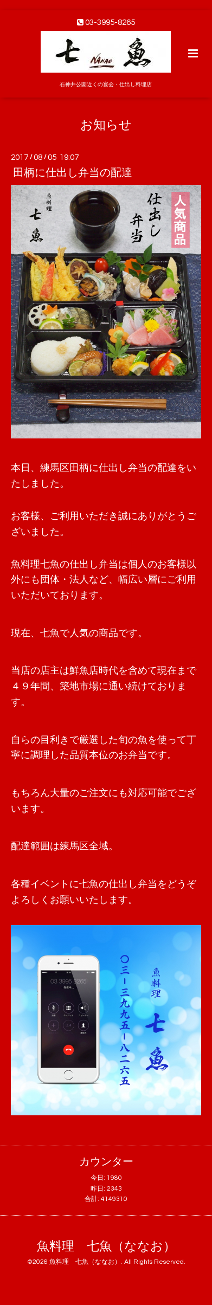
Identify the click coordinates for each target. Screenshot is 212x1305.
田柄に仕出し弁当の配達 (72, 172)
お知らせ (106, 125)
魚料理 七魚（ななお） (106, 1247)
